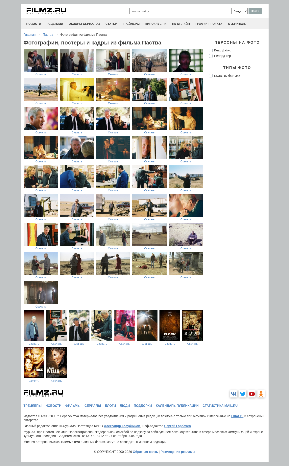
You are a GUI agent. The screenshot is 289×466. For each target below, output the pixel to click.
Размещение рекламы (177, 451)
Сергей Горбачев (177, 426)
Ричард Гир (222, 56)
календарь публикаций (177, 405)
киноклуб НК (156, 23)
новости (33, 23)
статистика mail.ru (220, 405)
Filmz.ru (237, 416)
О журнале (237, 23)
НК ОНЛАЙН (181, 23)
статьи (111, 23)
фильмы (72, 405)
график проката (209, 23)
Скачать (41, 74)
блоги (110, 405)
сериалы (92, 405)
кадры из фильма (227, 75)
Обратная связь (145, 451)
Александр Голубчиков (122, 426)
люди (125, 405)
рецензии (55, 23)
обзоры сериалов (84, 23)
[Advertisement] (239, 146)
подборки (143, 405)
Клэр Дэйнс (222, 50)
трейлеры (131, 23)
